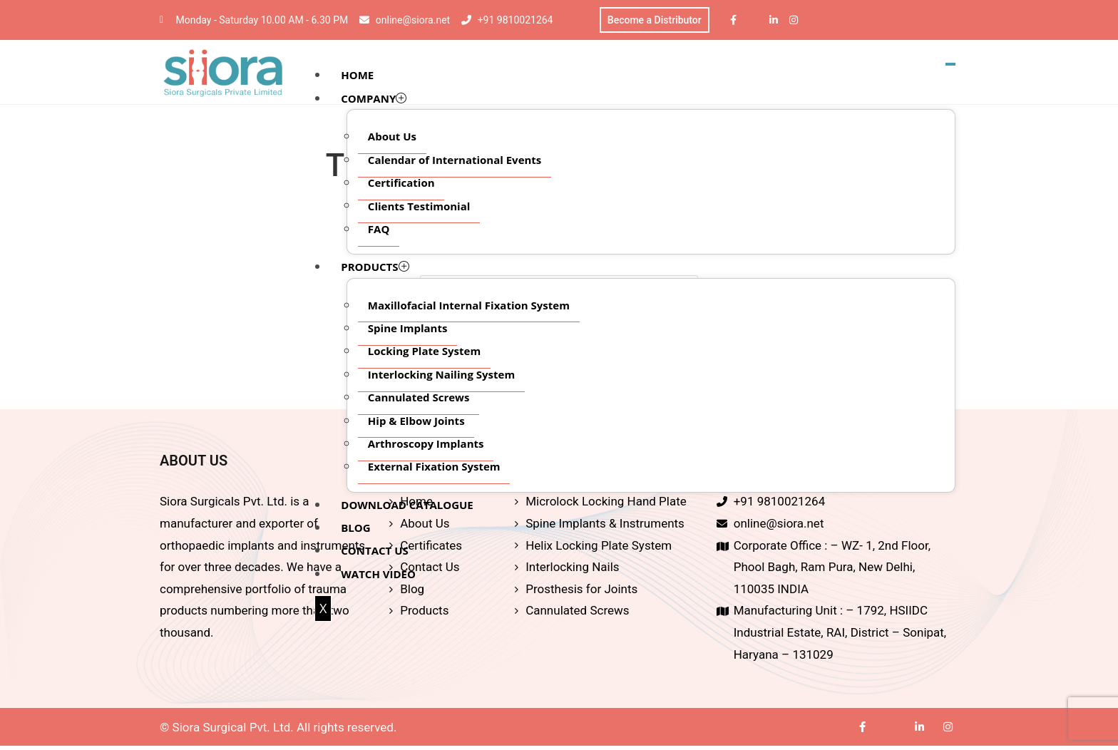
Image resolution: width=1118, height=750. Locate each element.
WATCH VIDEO (379, 575)
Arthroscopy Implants (427, 445)
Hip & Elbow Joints (417, 421)
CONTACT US (375, 552)
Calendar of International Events (456, 160)
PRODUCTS (375, 268)
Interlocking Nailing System (442, 376)
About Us (393, 137)
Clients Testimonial (420, 207)
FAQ (380, 230)
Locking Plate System (425, 352)
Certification (402, 184)
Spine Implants (408, 329)
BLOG (356, 529)
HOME (358, 76)
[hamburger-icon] (950, 65)
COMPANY (374, 100)
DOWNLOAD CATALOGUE (407, 505)
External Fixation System (435, 468)
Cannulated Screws (420, 398)
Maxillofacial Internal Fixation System (469, 306)
